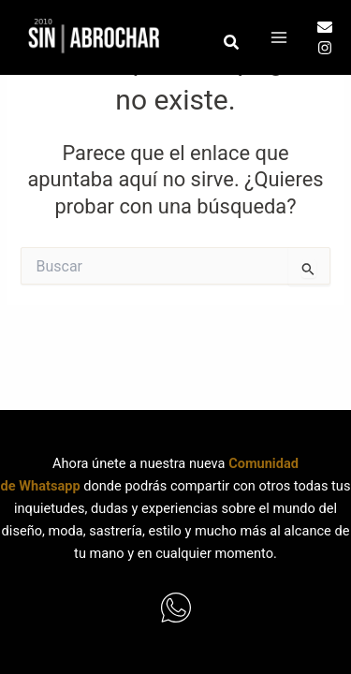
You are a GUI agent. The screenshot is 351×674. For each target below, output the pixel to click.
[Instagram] (324, 47)
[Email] (324, 27)
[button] (232, 42)
